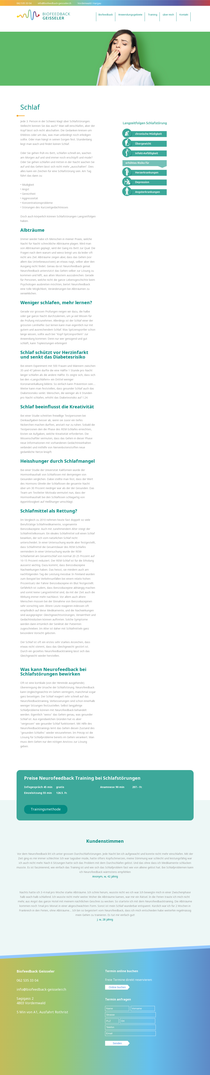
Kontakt (183, 14)
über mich (168, 14)
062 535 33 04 (27, 980)
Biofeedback (106, 14)
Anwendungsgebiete (130, 14)
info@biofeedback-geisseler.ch (41, 989)
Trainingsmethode (46, 809)
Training (152, 14)
